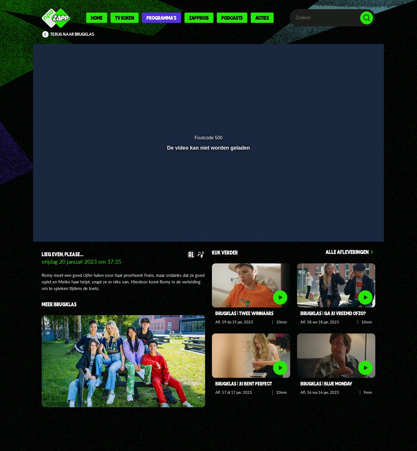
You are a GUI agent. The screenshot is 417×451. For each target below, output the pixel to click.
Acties (262, 17)
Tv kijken (124, 17)
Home (97, 17)
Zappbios (199, 17)
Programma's (162, 17)
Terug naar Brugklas (72, 34)
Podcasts (232, 17)
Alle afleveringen (347, 252)
